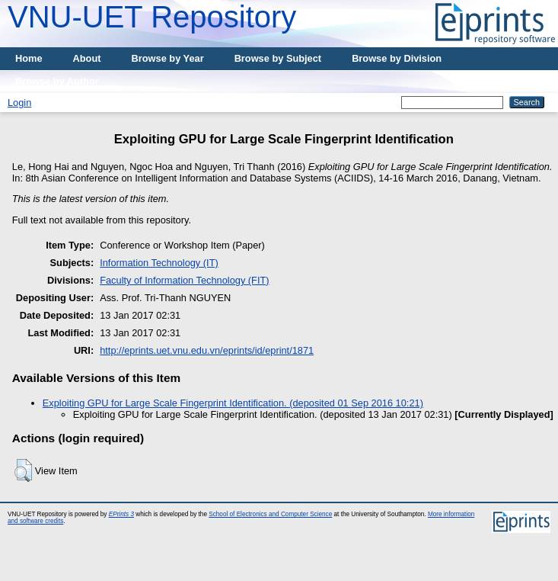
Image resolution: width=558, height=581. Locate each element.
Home (29, 58)
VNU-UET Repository (152, 17)
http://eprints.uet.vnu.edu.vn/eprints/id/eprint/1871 (207, 350)
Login (19, 102)
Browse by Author (57, 81)
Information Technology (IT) (159, 262)
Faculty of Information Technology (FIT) (184, 280)
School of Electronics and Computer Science (270, 514)
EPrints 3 (121, 514)
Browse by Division (397, 58)
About (87, 58)
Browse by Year (168, 58)
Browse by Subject (278, 58)
